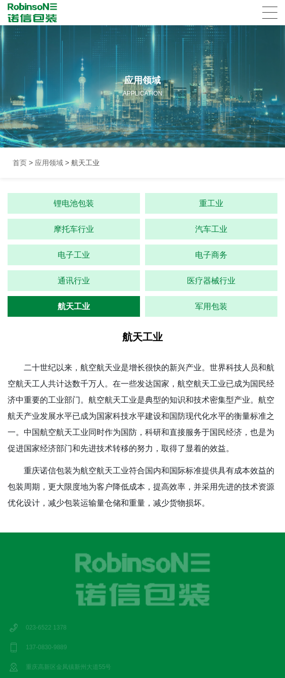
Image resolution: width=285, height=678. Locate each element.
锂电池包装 (74, 203)
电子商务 (211, 255)
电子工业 (74, 255)
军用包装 (211, 306)
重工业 (211, 203)
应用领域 (49, 163)
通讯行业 (74, 280)
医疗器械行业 (211, 280)
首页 (20, 163)
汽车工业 (211, 229)
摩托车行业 (74, 229)
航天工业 (74, 306)
